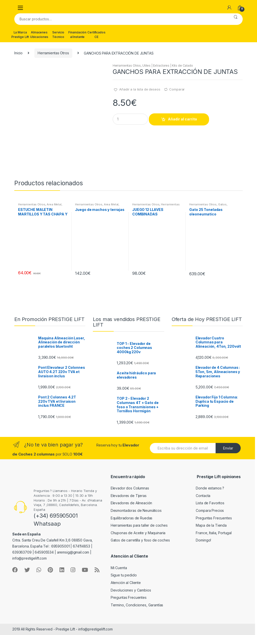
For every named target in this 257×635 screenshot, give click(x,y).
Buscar (235, 19)
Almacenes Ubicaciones (39, 34)
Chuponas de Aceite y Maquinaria (138, 533)
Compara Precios (210, 510)
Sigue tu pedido (124, 575)
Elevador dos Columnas (130, 488)
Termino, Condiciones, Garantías (137, 605)
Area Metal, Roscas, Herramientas (40, 206)
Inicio (18, 53)
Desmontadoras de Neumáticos (136, 510)
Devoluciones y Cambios (131, 590)
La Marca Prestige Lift (20, 34)
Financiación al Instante (77, 34)
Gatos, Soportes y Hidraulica (208, 206)
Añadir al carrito (182, 119)
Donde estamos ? (210, 488)
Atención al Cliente (126, 582)
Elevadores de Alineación (131, 503)
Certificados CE (96, 34)
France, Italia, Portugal (214, 533)
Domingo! (203, 540)
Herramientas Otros (53, 53)
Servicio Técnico (58, 34)
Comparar (177, 89)
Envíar (228, 448)
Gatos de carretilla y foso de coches (140, 540)
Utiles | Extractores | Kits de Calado (167, 65)
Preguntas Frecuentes (214, 518)
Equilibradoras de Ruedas (132, 518)
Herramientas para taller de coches (139, 525)
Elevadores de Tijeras (129, 495)
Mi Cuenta (119, 568)
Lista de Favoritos (210, 503)
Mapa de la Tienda (211, 525)
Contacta (203, 495)
